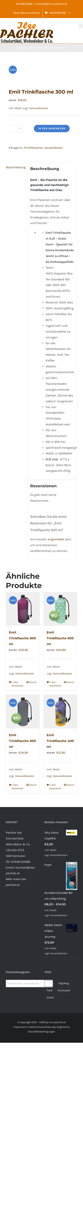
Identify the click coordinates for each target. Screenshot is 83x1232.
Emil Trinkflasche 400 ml (60, 741)
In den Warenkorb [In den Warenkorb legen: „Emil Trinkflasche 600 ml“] (17, 684)
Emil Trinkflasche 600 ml (22, 638)
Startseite (21, 47)
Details (33, 682)
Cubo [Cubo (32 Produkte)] (50, 983)
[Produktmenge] (19, 128)
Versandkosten (38, 108)
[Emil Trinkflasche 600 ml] (22, 609)
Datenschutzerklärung (42, 1026)
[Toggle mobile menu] (81, 26)
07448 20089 (20, 862)
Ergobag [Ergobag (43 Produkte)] (63, 983)
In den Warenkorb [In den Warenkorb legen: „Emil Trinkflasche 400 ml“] (54, 787)
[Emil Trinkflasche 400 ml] (60, 711)
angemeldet (56, 539)
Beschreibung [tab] (15, 167)
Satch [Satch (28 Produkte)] (50, 997)
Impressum (20, 1026)
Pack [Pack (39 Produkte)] (50, 990)
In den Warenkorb (51, 128)
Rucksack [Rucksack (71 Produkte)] (64, 990)
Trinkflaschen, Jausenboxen (43, 147)
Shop (33, 47)
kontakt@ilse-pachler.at (51, 4)
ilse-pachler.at (57, 1022)
